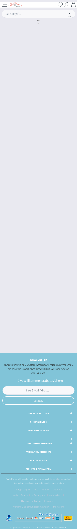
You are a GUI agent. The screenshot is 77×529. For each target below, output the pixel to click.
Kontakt (45, 489)
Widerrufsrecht (20, 495)
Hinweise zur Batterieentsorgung (37, 500)
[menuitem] (22, 489)
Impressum (58, 506)
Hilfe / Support (39, 495)
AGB (36, 489)
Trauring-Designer (21, 489)
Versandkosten (57, 479)
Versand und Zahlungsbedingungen (31, 506)
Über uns (57, 489)
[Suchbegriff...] (38, 14)
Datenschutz (55, 495)
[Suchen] (69, 15)
